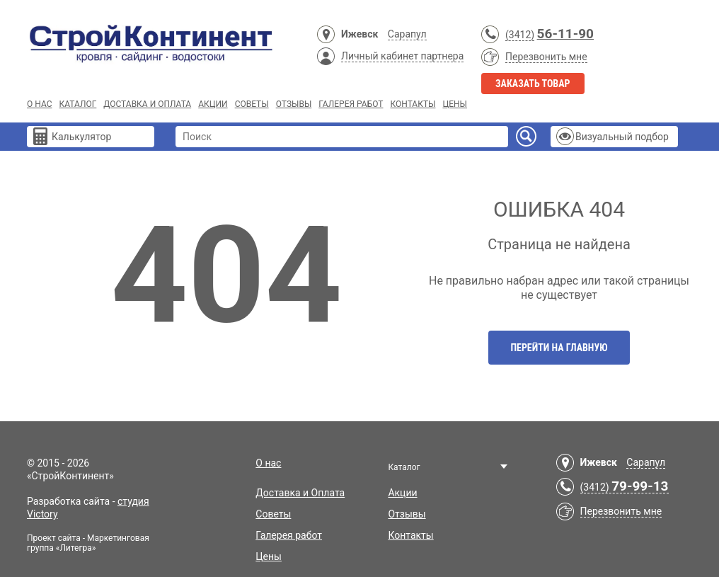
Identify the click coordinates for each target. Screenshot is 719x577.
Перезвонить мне (546, 56)
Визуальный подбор (622, 136)
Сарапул (407, 34)
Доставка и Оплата (147, 104)
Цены (454, 104)
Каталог (77, 104)
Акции (212, 104)
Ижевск (359, 34)
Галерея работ (350, 104)
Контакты (412, 104)
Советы (252, 104)
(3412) (519, 34)
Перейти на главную (558, 347)
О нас (39, 104)
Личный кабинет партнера (402, 56)
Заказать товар (532, 83)
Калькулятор (81, 136)
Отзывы (294, 104)
